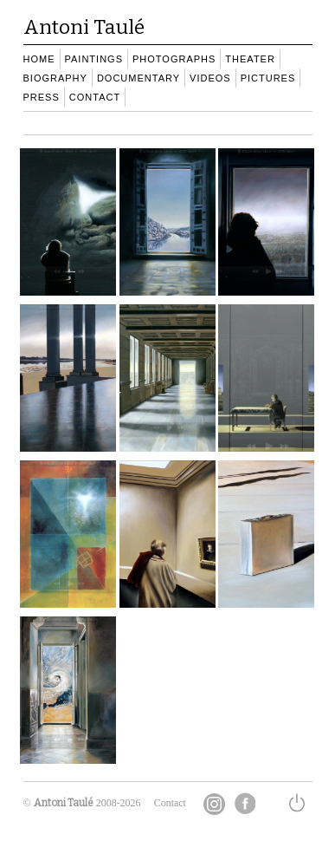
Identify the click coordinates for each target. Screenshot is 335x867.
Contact (170, 803)
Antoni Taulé (63, 803)
